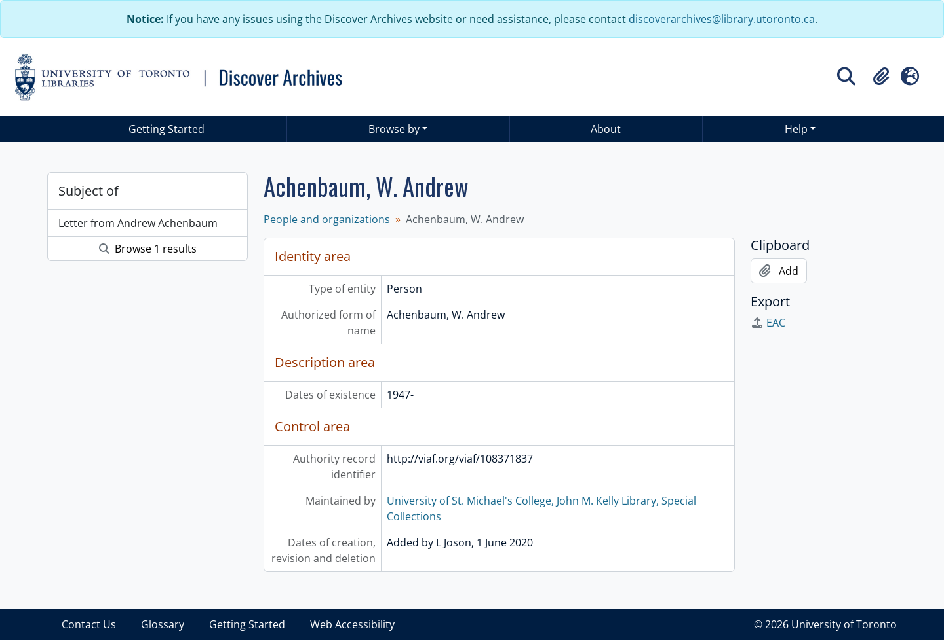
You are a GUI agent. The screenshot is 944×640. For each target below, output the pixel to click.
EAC (768, 322)
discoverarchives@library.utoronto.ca (722, 19)
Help (796, 129)
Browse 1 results (148, 248)
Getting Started (166, 129)
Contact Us (89, 624)
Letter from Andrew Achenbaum (138, 223)
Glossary (162, 624)
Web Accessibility (352, 624)
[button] (881, 76)
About (606, 129)
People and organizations (327, 219)
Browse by (394, 129)
